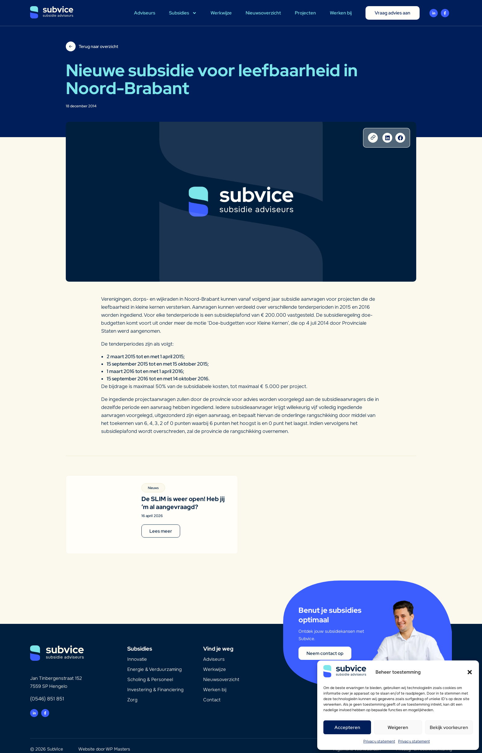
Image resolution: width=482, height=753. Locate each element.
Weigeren (398, 727)
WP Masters (118, 741)
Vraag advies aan (392, 13)
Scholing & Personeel (150, 671)
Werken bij (341, 13)
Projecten (305, 13)
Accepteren (347, 727)
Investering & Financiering (155, 681)
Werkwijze (221, 13)
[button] (470, 672)
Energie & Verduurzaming (154, 661)
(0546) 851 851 (47, 691)
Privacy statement (379, 741)
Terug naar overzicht (98, 46)
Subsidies (183, 13)
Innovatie (137, 651)
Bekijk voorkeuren (449, 727)
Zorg (132, 692)
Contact (211, 692)
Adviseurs (144, 13)
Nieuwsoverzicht (263, 13)
